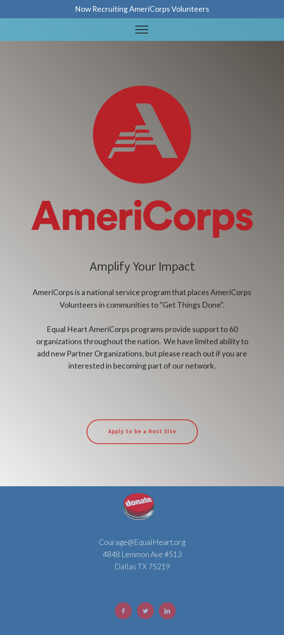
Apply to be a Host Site (142, 437)
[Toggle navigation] (142, 29)
